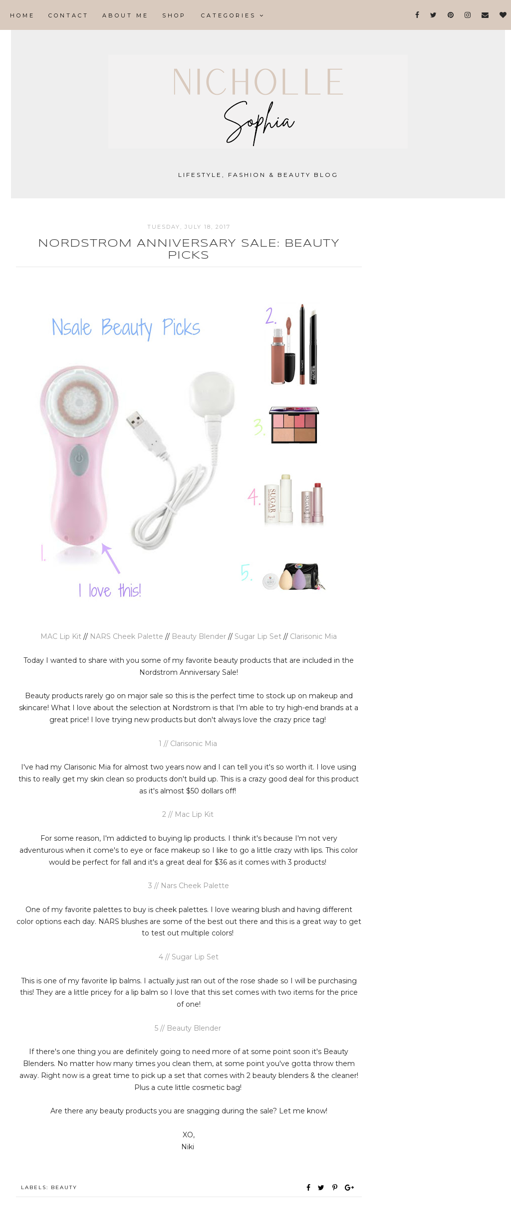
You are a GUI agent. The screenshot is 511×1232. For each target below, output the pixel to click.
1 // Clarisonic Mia (189, 743)
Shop (174, 15)
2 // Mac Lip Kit (189, 814)
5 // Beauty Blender (189, 1028)
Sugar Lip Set (258, 636)
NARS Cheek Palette (127, 636)
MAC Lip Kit (60, 636)
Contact (68, 15)
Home (22, 15)
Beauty (64, 1187)
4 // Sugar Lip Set (189, 956)
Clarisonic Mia (313, 636)
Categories (233, 15)
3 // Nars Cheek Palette (188, 885)
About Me (125, 15)
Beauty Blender (200, 636)
